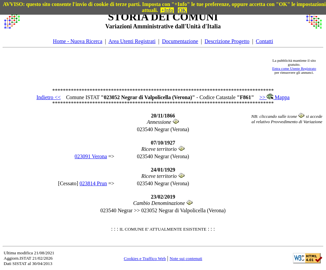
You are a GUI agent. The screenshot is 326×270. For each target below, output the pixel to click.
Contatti (264, 41)
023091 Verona (90, 156)
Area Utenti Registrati (131, 41)
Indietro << (48, 97)
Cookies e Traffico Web (145, 258)
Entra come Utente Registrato (294, 68)
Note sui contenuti (186, 258)
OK (182, 10)
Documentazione (180, 41)
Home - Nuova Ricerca (77, 41)
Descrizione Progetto (227, 41)
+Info (167, 10)
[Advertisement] (143, 66)
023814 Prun (93, 183)
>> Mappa (274, 97)
